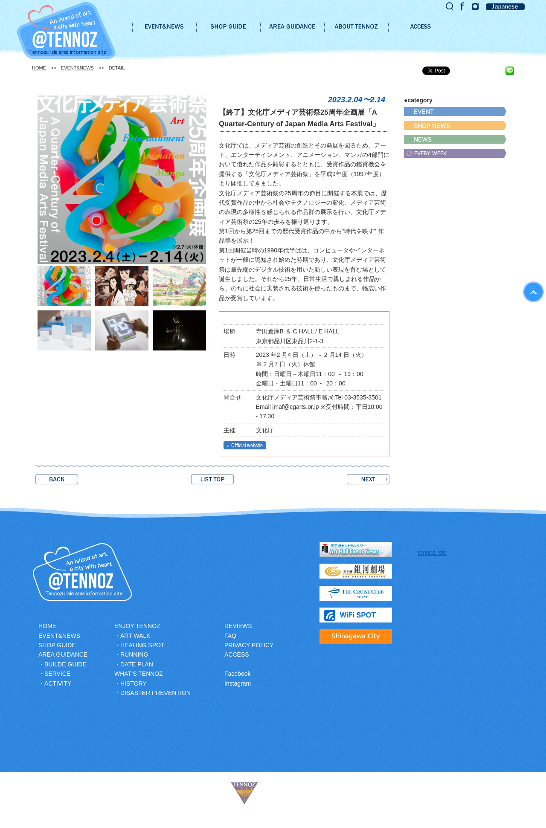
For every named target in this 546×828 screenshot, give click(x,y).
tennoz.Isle (432, 552)
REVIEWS (238, 625)
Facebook (237, 673)
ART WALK (135, 635)
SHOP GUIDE (57, 645)
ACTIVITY (57, 683)
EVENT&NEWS (77, 67)
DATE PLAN (136, 664)
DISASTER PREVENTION (155, 692)
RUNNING (134, 654)
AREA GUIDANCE (62, 654)
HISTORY (133, 683)
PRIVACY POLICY (248, 645)
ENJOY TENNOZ (137, 625)
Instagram (237, 683)
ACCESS (236, 654)
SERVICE (57, 673)
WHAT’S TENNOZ (138, 673)
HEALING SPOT (142, 645)
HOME (39, 67)
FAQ (230, 635)
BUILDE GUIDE (65, 664)
